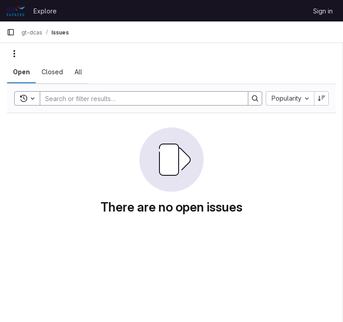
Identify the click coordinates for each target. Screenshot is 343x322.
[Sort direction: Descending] (321, 98)
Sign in (323, 11)
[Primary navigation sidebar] (11, 32)
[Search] (139, 98)
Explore (45, 11)
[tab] (21, 72)
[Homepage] (15, 11)
